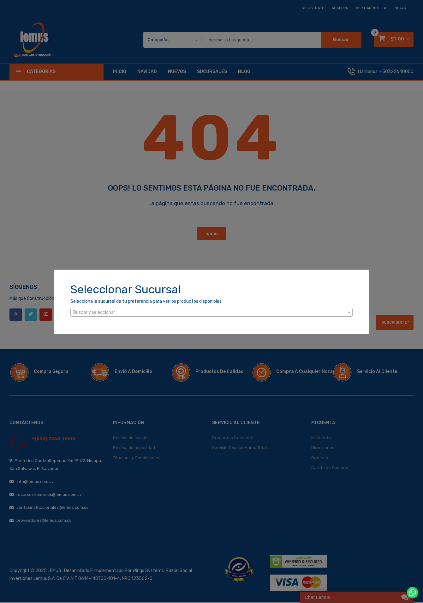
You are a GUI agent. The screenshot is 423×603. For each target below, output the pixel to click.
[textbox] (211, 312)
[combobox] (211, 312)
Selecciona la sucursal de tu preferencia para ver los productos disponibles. (146, 301)
